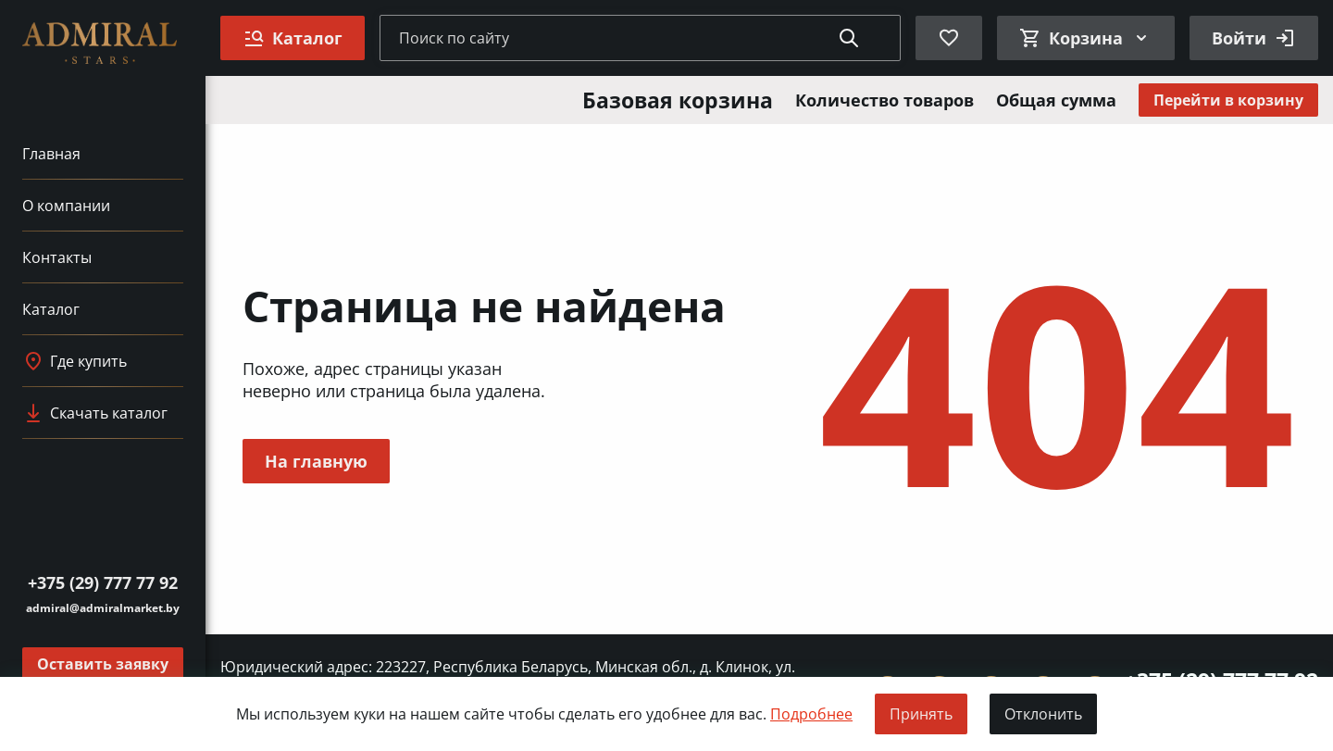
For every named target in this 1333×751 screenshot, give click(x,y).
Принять (921, 714)
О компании (66, 205)
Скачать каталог (95, 413)
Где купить (74, 361)
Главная (51, 154)
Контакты (57, 257)
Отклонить (1043, 714)
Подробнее (811, 714)
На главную (316, 461)
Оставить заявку (102, 664)
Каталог (51, 309)
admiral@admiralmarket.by (103, 608)
